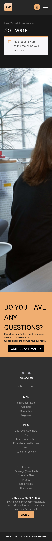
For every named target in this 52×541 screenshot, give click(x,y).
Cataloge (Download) (26, 471)
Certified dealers (26, 467)
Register (35, 386)
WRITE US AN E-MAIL (24, 349)
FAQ (26, 434)
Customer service (26, 451)
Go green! (26, 415)
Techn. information (26, 439)
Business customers (26, 430)
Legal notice (26, 483)
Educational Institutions (26, 443)
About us (26, 406)
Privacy (26, 479)
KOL (26, 447)
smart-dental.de (26, 402)
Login (19, 386)
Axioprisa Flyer (26, 475)
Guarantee (26, 411)
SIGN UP (26, 514)
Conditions (26, 488)
